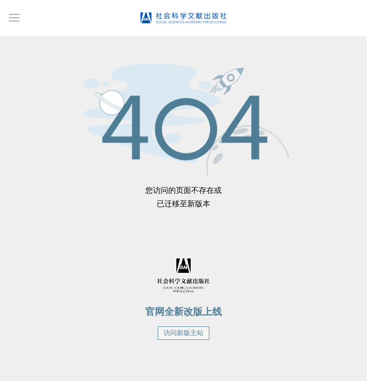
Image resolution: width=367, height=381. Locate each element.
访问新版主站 (183, 332)
